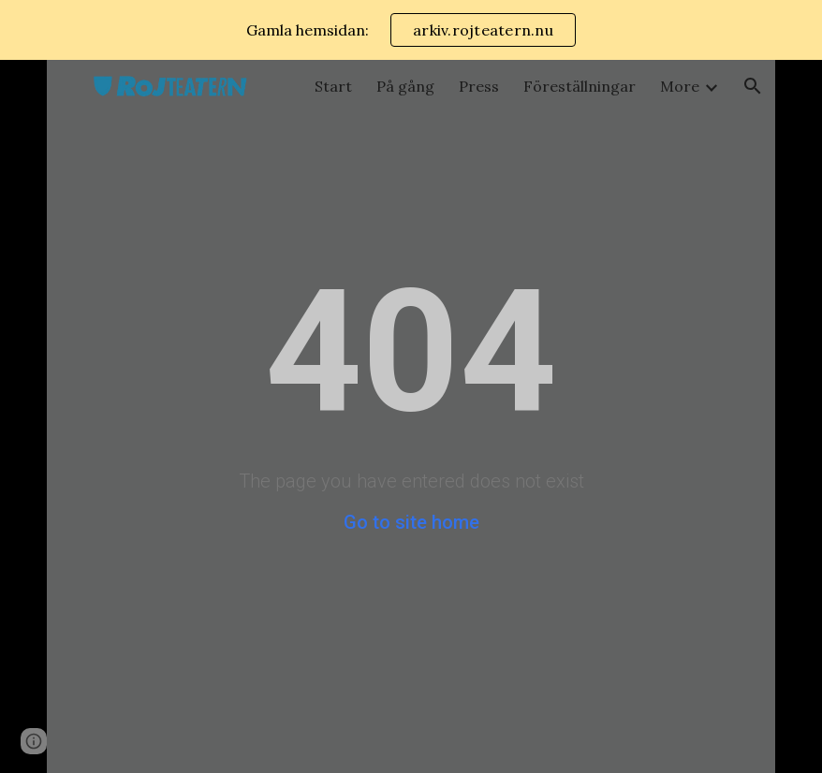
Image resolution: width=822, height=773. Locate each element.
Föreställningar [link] (579, 86)
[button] (752, 86)
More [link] (679, 86)
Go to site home (411, 522)
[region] (411, 30)
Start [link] (333, 86)
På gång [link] (405, 86)
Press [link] (479, 86)
